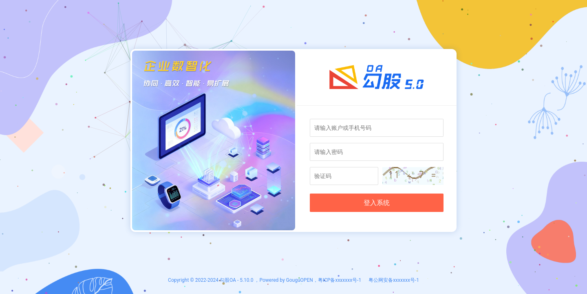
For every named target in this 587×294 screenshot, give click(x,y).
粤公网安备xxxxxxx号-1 (393, 280)
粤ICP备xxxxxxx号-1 (339, 280)
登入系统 (377, 203)
